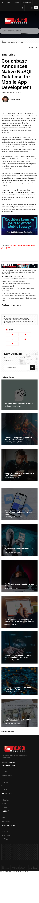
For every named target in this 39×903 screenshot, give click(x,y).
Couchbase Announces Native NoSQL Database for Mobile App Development (16, 318)
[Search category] (24, 34)
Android (30, 321)
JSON (17, 321)
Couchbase (7, 321)
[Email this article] (12, 344)
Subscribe (5, 800)
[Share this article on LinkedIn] (12, 339)
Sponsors (4, 807)
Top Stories (5, 821)
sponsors (16, 2)
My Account (5, 835)
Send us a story (27, 2)
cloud (13, 321)
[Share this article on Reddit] (25, 339)
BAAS (22, 321)
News (3, 818)
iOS (26, 321)
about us (4, 772)
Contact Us (5, 832)
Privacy (4, 789)
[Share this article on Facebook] (12, 334)
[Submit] (34, 14)
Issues (3, 803)
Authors (4, 779)
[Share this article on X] (25, 334)
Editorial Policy (6, 775)
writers (8, 2)
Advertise (4, 782)
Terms (3, 786)
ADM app (4, 839)
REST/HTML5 (8, 322)
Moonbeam (12, 762)
